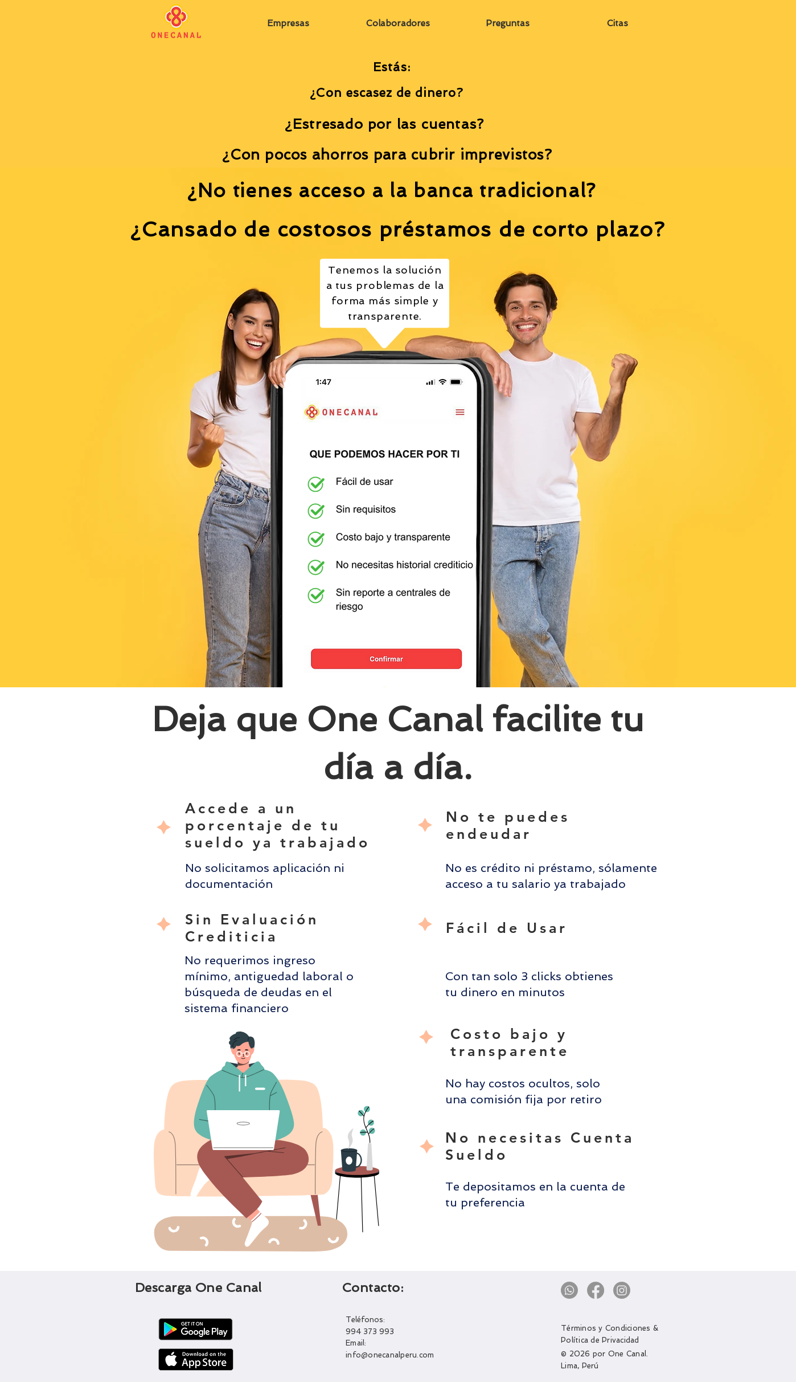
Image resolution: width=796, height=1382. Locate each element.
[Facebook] (595, 1290)
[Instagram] (621, 1290)
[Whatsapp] (569, 1290)
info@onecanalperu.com (390, 1355)
